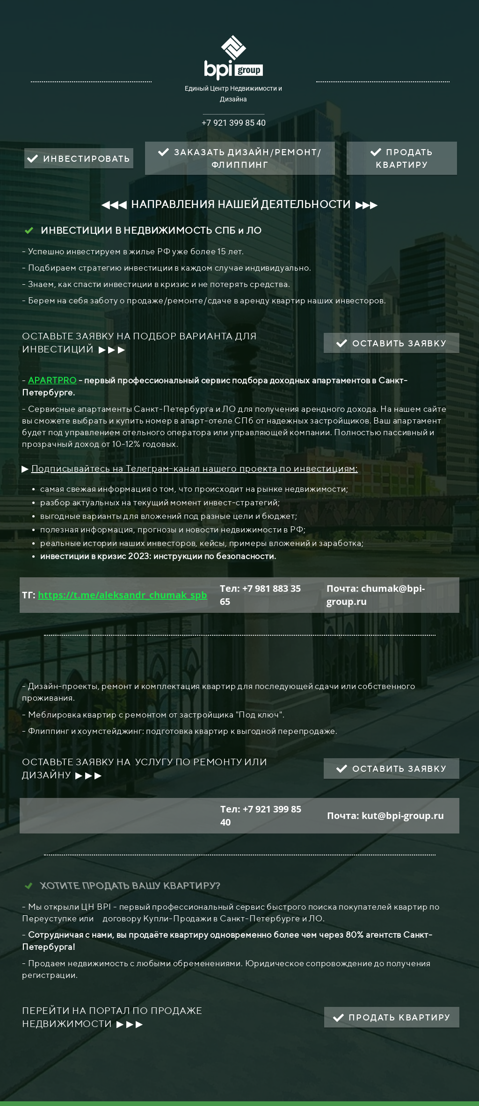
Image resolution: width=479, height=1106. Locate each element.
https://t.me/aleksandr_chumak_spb (122, 595)
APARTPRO (52, 380)
